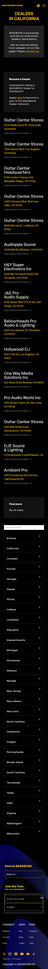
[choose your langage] (24, 907)
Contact (6, 937)
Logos (21, 943)
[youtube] (21, 953)
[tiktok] (33, 953)
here (20, 97)
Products (33, 931)
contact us (32, 51)
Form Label (6, 879)
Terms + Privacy (12, 959)
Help (5, 943)
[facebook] (16, 953)
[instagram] (10, 953)
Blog (21, 937)
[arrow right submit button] (41, 898)
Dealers (6, 931)
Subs (31, 937)
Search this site (6, 869)
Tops (31, 943)
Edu (20, 931)
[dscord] (27, 953)
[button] (38, 5)
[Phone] (4, 953)
